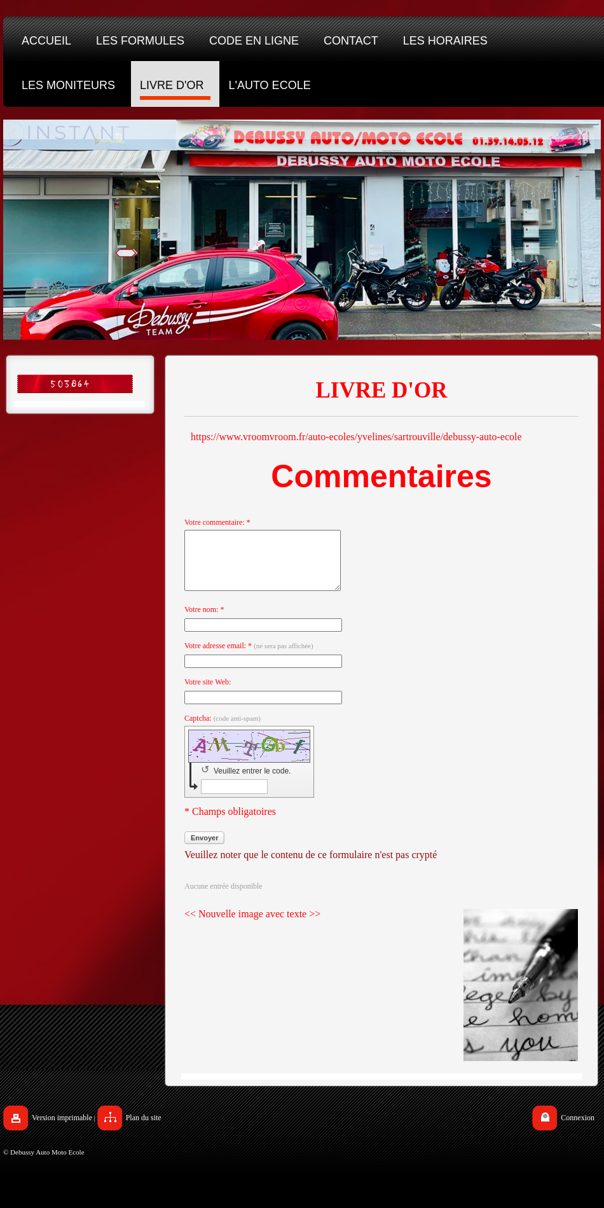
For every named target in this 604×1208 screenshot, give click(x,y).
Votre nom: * (204, 620)
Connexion (577, 1129)
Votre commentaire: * (217, 522)
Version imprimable (62, 1129)
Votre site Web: (207, 693)
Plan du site (143, 1129)
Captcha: (222, 729)
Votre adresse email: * (248, 657)
